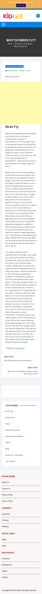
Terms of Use (7, 501)
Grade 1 (5, 571)
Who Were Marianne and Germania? (18, 360)
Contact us (6, 488)
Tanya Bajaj (19, 348)
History (8, 442)
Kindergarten (7, 565)
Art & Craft (9, 411)
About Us (5, 482)
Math (7, 449)
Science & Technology (14, 66)
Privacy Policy (7, 495)
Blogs (4, 539)
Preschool (6, 558)
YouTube (5, 520)
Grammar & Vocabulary (14, 436)
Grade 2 (5, 577)
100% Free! (21, 5)
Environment (10, 417)
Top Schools (10, 461)
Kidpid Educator (12, 70)
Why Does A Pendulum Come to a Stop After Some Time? (23, 372)
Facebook (6, 514)
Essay (7, 424)
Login (4, 546)
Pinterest (5, 526)
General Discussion (12, 430)
